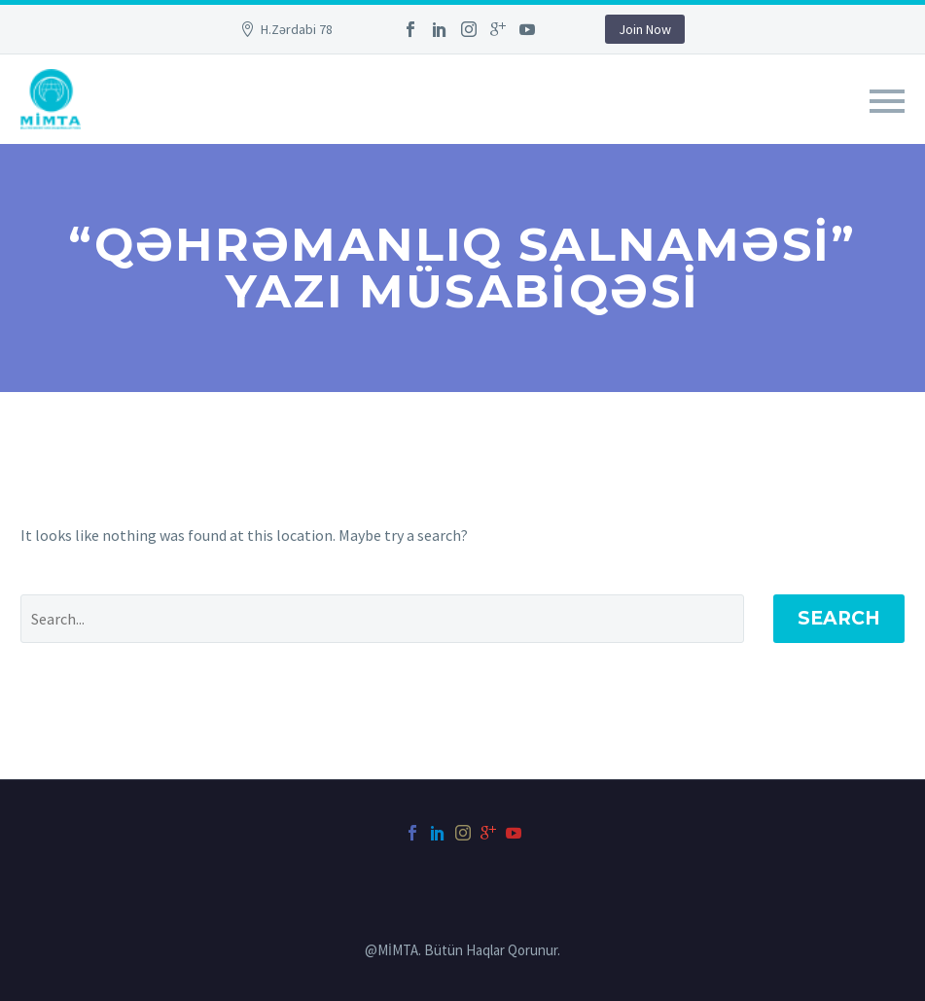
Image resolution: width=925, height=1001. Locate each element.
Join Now (645, 29)
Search (839, 618)
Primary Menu (887, 101)
